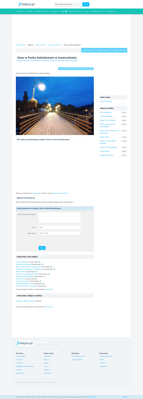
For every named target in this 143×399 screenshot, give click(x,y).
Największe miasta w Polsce (25, 378)
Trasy (86, 11)
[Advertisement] (71, 29)
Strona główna (20, 45)
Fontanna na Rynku (22, 293)
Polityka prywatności (106, 368)
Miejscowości (20, 385)
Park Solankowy (105, 112)
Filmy (71, 11)
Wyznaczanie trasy (97, 11)
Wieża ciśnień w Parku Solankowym (28, 279)
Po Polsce (20, 11)
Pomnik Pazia (20, 291)
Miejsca (79, 11)
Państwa (55, 11)
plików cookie (92, 397)
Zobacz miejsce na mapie (85, 68)
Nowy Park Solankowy (23, 276)
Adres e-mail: (31, 245)
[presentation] (53, 252)
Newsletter (103, 378)
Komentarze (48, 385)
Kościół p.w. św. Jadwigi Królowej (27, 286)
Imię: (33, 239)
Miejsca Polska (40, 45)
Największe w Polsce (42, 11)
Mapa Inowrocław (88, 50)
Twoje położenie (110, 11)
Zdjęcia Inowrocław (119, 50)
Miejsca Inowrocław (54, 45)
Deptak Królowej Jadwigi (24, 288)
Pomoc (102, 371)
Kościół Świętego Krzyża (24, 296)
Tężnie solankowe (22, 274)
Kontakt (102, 375)
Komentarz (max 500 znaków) (26, 224)
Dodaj (42, 260)
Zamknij (124, 397)
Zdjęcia (63, 11)
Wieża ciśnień (20, 284)
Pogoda (46, 382)
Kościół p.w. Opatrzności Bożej (26, 298)
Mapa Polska (63, 203)
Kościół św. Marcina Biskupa (25, 313)
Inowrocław (36, 203)
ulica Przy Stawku (106, 101)
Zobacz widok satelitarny (67, 68)
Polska (55, 203)
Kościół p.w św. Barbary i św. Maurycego (30, 281)
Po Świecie (29, 11)
